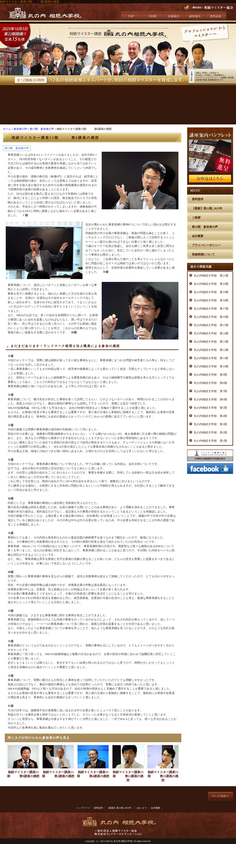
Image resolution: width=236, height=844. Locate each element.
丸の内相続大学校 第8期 (210, 382)
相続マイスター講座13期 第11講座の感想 (163, 776)
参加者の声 (20, 129)
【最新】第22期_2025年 (207, 208)
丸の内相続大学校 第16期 (211, 316)
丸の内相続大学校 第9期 (210, 374)
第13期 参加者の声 (42, 129)
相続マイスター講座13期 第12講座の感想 (128, 776)
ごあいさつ (141, 808)
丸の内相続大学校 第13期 (211, 341)
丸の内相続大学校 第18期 (211, 300)
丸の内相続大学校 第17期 (211, 308)
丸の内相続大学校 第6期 (210, 399)
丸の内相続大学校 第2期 (210, 432)
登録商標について (203, 254)
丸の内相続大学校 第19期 (211, 292)
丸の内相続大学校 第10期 (211, 366)
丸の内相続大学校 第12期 (211, 349)
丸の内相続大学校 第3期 (210, 424)
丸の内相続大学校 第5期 (210, 407)
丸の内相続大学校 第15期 (211, 325)
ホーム (7, 129)
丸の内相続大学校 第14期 (211, 333)
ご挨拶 (196, 217)
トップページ (83, 808)
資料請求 (197, 199)
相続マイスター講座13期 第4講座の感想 (93, 774)
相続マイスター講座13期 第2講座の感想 (58, 774)
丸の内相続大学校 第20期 (211, 283)
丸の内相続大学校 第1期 (210, 440)
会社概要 (197, 236)
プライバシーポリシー (206, 245)
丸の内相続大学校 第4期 (210, 415)
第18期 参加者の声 (205, 226)
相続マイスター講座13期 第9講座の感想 (23, 774)
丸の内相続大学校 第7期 (210, 391)
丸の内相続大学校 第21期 (211, 275)
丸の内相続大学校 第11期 (211, 358)
